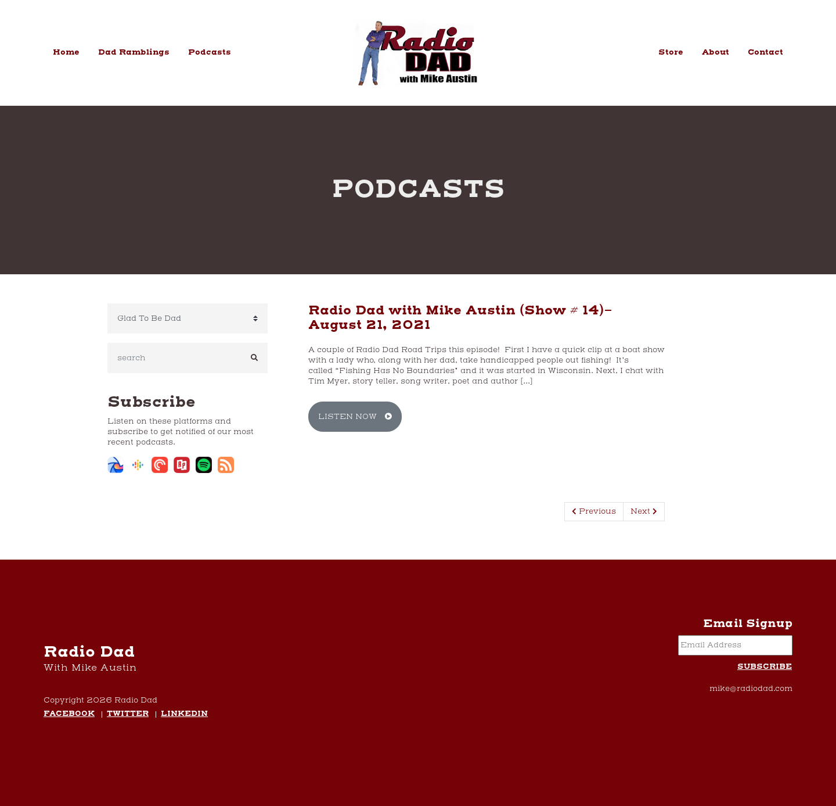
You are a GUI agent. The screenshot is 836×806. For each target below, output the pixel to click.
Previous (594, 511)
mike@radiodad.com (750, 688)
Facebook (69, 714)
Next (643, 511)
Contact (765, 52)
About (715, 52)
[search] (174, 358)
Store (670, 52)
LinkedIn (184, 714)
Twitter (128, 714)
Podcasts (209, 52)
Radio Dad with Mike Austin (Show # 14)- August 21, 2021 (460, 318)
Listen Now (355, 416)
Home (66, 52)
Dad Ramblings (134, 52)
